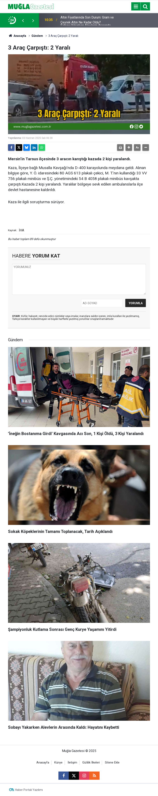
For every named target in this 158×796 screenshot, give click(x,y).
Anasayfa (17, 35)
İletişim (72, 762)
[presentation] (23, 20)
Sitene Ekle (112, 762)
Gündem (37, 35)
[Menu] (135, 6)
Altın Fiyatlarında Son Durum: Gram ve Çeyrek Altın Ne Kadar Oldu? (87, 20)
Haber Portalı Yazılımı (29, 789)
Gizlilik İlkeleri (91, 762)
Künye (58, 762)
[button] (128, 147)
